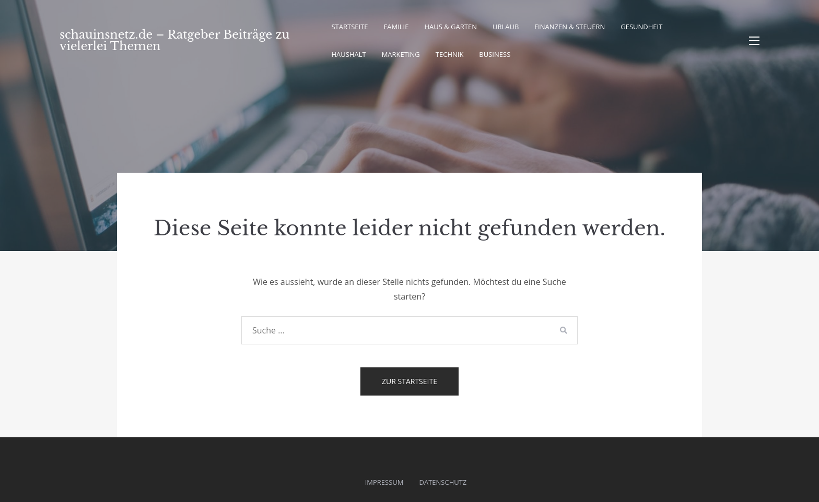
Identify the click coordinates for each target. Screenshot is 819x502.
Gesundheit (641, 26)
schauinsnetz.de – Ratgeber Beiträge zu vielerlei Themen (174, 40)
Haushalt (348, 54)
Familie (396, 26)
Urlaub (506, 26)
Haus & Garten (450, 26)
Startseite (349, 26)
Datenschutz (443, 482)
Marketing (401, 54)
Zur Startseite (409, 381)
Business (494, 54)
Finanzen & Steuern (569, 26)
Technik (450, 54)
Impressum (384, 482)
